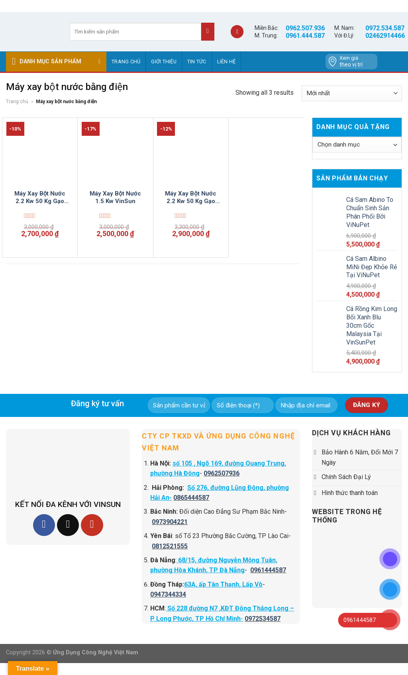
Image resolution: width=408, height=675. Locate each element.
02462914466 (385, 35)
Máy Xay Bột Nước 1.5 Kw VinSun (115, 197)
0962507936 (221, 473)
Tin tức (196, 62)
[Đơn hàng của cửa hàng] (352, 93)
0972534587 (262, 618)
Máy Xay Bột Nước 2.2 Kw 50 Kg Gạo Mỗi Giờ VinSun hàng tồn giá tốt (40, 197)
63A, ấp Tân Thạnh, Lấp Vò (223, 584)
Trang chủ (126, 62)
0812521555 (170, 546)
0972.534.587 (384, 28)
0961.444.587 (305, 35)
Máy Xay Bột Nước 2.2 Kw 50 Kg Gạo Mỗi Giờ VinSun (190, 197)
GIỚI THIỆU (164, 62)
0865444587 (191, 497)
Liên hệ (226, 62)
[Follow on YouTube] (92, 525)
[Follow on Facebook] (44, 525)
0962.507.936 (305, 28)
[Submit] (207, 32)
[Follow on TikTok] (68, 525)
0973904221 (170, 522)
